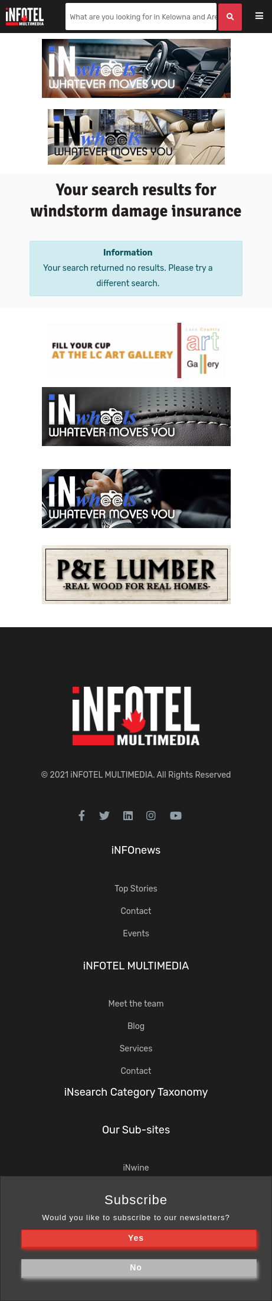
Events (136, 934)
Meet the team (136, 1004)
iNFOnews (136, 850)
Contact (135, 911)
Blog (136, 1026)
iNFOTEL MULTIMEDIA (111, 775)
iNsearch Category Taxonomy (136, 1092)
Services (136, 1049)
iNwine (136, 1168)
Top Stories (135, 889)
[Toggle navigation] (267, 17)
